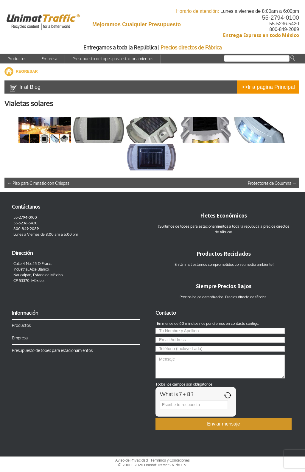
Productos (16, 59)
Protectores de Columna (272, 183)
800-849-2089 (284, 29)
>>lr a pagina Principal (268, 87)
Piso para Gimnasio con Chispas (38, 183)
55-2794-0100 (280, 17)
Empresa (49, 59)
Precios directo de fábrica (246, 296)
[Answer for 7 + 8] (194, 404)
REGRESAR (27, 71)
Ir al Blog (30, 87)
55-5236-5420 (284, 23)
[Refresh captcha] (227, 395)
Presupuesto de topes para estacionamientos (112, 59)
